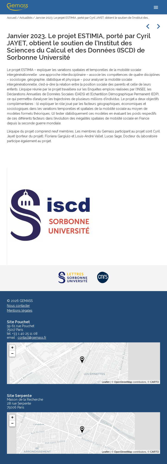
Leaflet (105, 382)
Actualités (25, 17)
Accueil (11, 17)
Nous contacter (18, 305)
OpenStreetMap (123, 382)
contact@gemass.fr (32, 337)
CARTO (154, 382)
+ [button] (12, 347)
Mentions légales (19, 310)
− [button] (12, 353)
